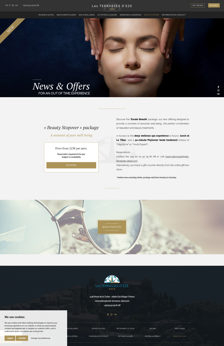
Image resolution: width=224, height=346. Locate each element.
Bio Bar (153, 329)
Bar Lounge (180, 329)
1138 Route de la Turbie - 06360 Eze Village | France (112, 297)
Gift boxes (197, 5)
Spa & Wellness (87, 15)
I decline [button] (22, 338)
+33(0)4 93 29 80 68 (31, 5)
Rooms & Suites (46, 15)
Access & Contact (153, 336)
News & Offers (151, 15)
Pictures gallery (125, 336)
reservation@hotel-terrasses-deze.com (112, 301)
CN (16, 5)
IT (9, 5)
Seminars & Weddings (130, 15)
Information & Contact (174, 15)
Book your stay (179, 336)
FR (6, 5)
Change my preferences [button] (40, 338)
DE (13, 5)
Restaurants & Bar (66, 15)
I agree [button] (10, 338)
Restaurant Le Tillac (126, 329)
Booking (214, 5)
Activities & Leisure (107, 15)
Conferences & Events (98, 336)
